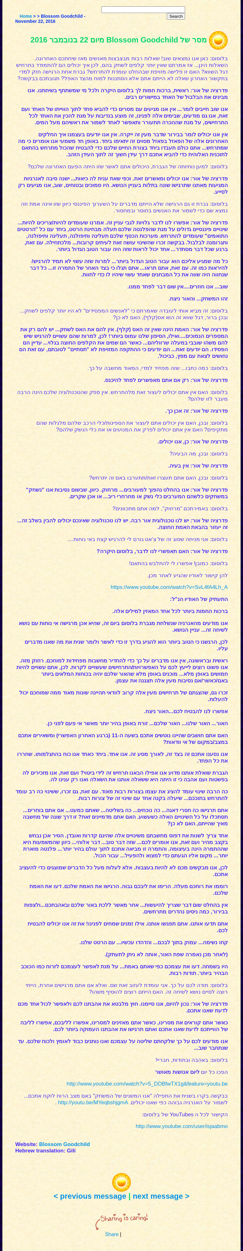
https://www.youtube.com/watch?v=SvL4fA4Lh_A (169, 587)
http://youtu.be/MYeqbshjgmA (93, 1102)
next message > (161, 1196)
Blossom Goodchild (64, 1144)
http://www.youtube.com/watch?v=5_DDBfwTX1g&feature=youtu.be (146, 1084)
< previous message (89, 1196)
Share (112, 1234)
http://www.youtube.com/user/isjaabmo (182, 1126)
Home (26, 16)
